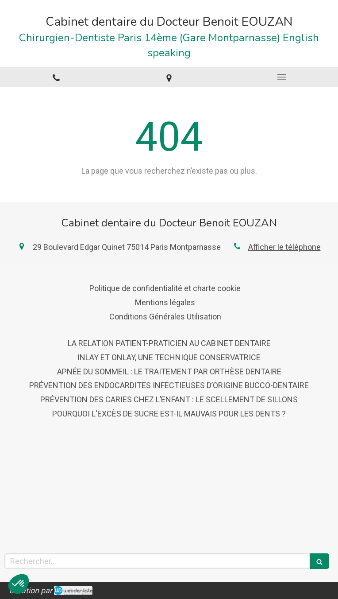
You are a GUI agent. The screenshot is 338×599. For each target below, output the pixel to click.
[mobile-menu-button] (281, 77)
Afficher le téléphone (284, 247)
